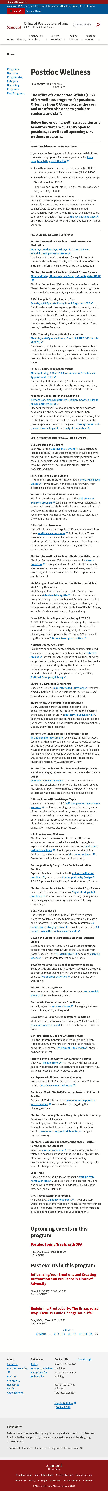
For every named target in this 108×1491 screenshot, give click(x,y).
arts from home (63, 1006)
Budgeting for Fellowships (39, 1375)
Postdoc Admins (92, 38)
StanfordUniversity (54, 1467)
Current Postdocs (58, 38)
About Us (12, 1364)
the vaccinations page (84, 217)
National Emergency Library (49, 677)
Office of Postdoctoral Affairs (46, 23)
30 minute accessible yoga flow (62, 925)
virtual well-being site (56, 595)
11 (69, 1334)
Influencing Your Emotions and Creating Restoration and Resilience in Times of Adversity (63, 1279)
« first (66, 1330)
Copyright (42, 1480)
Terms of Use (20, 1480)
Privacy (32, 1480)
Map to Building (65, 1403)
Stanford (14, 27)
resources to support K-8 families (61, 1131)
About (21, 40)
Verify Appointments (15, 1391)
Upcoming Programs (13, 87)
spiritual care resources (53, 533)
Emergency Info (84, 1475)
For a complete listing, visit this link (62, 159)
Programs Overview (13, 71)
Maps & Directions (44, 1475)
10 (63, 1334)
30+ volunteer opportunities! (68, 638)
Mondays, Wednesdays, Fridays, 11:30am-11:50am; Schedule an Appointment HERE (60, 252)
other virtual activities (45, 1025)
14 (85, 1334)
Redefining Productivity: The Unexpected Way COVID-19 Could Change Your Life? (65, 1311)
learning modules (88, 424)
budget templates (77, 428)
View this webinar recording (49, 781)
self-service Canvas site (79, 715)
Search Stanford (64, 1475)
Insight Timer (52, 1063)
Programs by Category (14, 79)
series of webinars (53, 1150)
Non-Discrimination (71, 1480)
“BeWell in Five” (66, 954)
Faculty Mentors (75, 38)
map (19, 12)
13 (80, 1334)
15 (91, 1334)
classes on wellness (82, 855)
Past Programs (16, 93)
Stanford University (17, 2)
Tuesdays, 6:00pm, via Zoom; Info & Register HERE (62, 303)
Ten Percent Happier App (72, 1048)
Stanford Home (24, 1475)
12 (74, 1334)
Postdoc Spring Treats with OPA (56, 1244)
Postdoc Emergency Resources (13, 1381)
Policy (34, 1364)
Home (10, 40)
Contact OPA (63, 1407)
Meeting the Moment (64, 449)
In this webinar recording (47, 738)
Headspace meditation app (58, 1086)
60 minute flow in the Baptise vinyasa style (65, 929)
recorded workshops (44, 428)
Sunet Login (85, 1359)
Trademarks (55, 1480)
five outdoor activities (55, 977)
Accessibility (88, 1480)
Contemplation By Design (78, 877)
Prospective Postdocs (38, 38)
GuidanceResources (61, 1200)
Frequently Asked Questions (70, 688)
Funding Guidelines (42, 1369)
